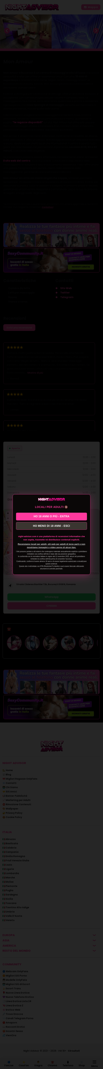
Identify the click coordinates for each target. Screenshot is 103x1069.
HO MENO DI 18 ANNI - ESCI (51, 526)
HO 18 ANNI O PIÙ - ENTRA (51, 516)
